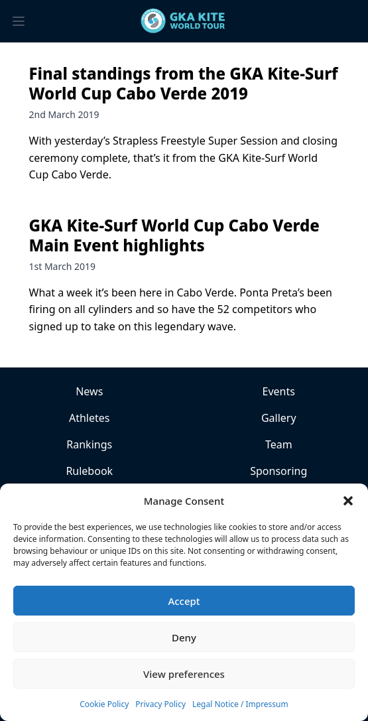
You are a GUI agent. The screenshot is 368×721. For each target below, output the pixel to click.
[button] (348, 500)
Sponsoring (278, 471)
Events (279, 391)
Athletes (89, 418)
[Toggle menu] (18, 21)
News (89, 391)
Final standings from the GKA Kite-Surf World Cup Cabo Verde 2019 (183, 83)
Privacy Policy (160, 704)
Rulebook (89, 471)
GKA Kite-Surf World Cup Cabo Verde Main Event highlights (174, 235)
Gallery (278, 418)
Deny (184, 637)
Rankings (89, 444)
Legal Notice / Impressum (240, 704)
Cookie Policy (104, 704)
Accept (184, 601)
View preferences (184, 674)
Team (278, 444)
